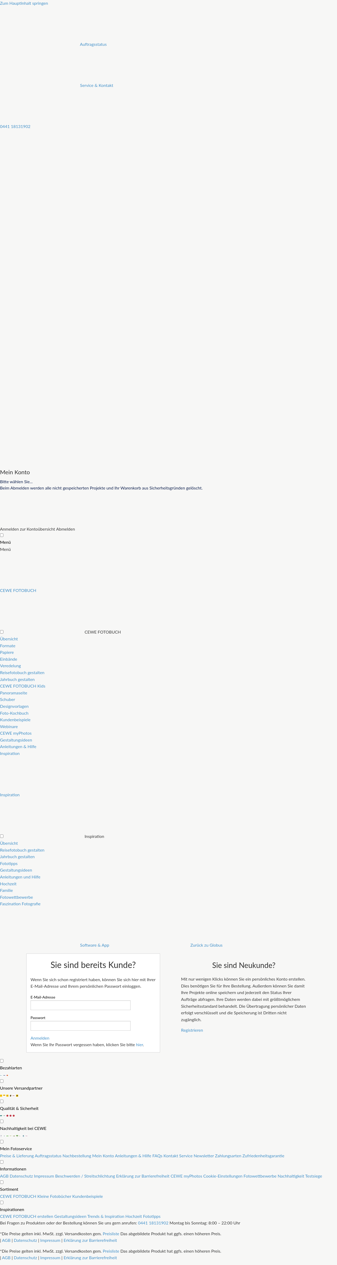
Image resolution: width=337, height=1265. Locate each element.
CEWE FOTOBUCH (18, 1196)
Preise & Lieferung (17, 1155)
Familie (6, 890)
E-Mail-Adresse (43, 997)
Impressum (44, 1175)
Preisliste (111, 1233)
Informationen (13, 1168)
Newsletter (204, 1155)
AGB (5, 1175)
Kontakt (171, 1155)
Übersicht (9, 638)
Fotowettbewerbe (16, 897)
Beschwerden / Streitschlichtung (85, 1175)
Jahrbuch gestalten (17, 679)
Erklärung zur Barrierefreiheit (143, 1175)
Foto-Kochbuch (14, 712)
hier (139, 1044)
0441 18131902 (153, 1222)
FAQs (157, 1155)
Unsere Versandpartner (21, 1087)
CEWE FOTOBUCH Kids (22, 685)
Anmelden (9, 529)
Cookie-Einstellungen (223, 1175)
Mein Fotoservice (16, 1148)
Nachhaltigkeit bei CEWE (23, 1128)
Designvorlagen (14, 706)
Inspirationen (12, 1209)
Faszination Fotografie (20, 903)
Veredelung (10, 665)
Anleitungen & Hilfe (18, 746)
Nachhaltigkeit (291, 1175)
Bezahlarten (11, 1067)
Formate (7, 645)
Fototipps (9, 863)
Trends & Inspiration (106, 1216)
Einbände (8, 658)
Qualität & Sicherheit (19, 1108)
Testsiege (313, 1175)
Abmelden (65, 529)
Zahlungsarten (228, 1155)
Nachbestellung (77, 1155)
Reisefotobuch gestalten (22, 672)
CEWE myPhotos (16, 732)
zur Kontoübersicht (37, 529)
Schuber (7, 699)
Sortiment (9, 1189)
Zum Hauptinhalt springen (24, 3)
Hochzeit (8, 883)
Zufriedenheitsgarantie (263, 1155)
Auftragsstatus (49, 1155)
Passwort (38, 1017)
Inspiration (9, 753)
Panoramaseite (13, 692)
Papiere (7, 652)
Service (186, 1155)
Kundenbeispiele (15, 719)
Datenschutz (22, 1175)
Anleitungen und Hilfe (20, 876)
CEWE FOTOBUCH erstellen (27, 1216)
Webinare (9, 726)
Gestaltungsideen (16, 739)
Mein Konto (103, 1155)
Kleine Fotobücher (54, 1196)
